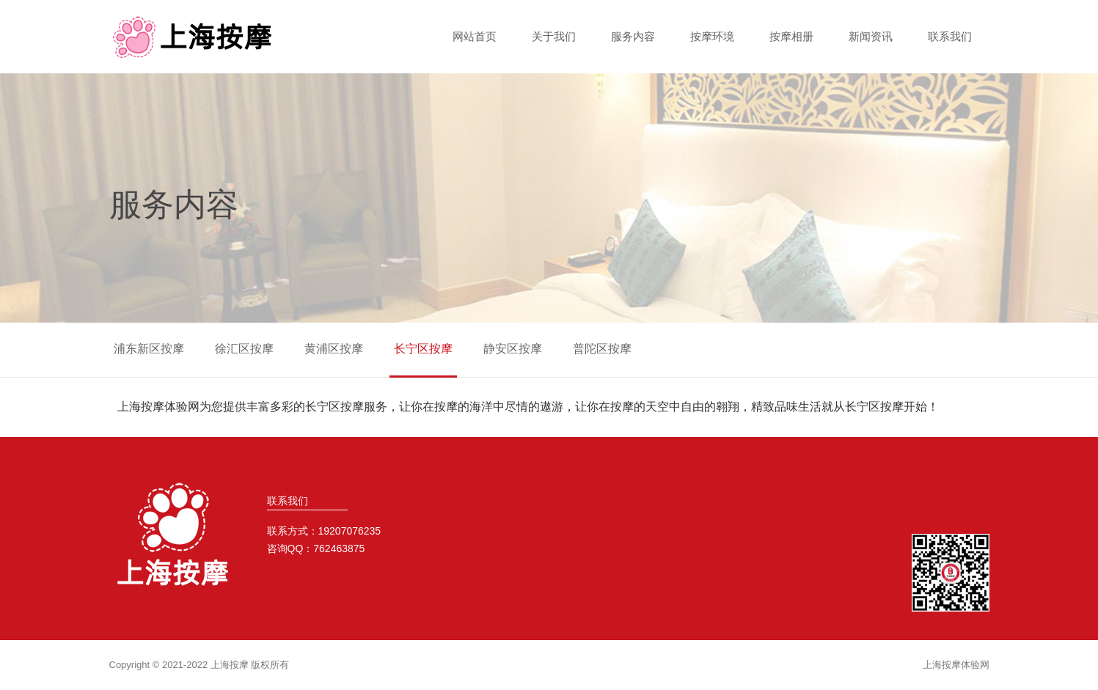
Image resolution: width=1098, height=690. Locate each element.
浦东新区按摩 (149, 348)
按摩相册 (791, 36)
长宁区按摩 (423, 348)
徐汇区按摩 (244, 348)
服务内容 (633, 36)
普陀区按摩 (602, 348)
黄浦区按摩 (333, 348)
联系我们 (950, 36)
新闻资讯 (871, 36)
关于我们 (554, 36)
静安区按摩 (512, 348)
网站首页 (475, 36)
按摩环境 (712, 36)
